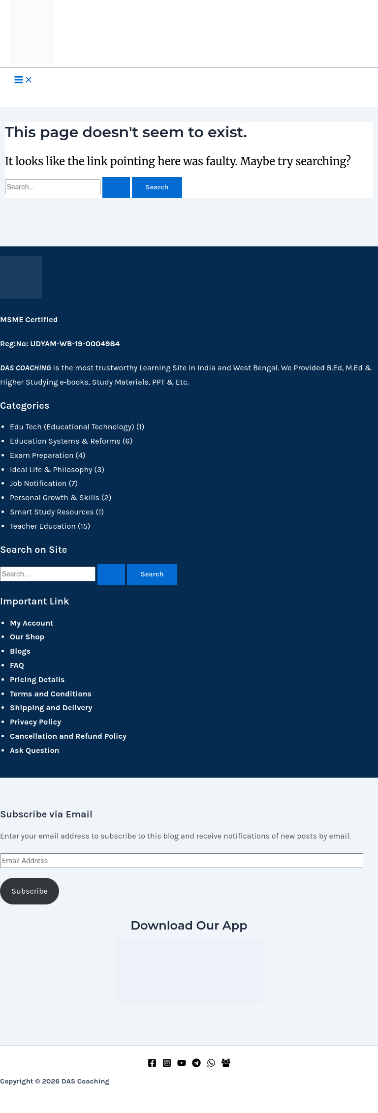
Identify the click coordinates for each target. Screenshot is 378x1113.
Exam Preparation (42, 455)
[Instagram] (166, 1064)
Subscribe (29, 891)
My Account (31, 623)
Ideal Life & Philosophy (51, 469)
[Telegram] (196, 1064)
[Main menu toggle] (23, 80)
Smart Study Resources (52, 511)
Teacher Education (43, 526)
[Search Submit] (116, 187)
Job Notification (38, 483)
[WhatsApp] (211, 1064)
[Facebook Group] (225, 1064)
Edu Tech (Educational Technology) (72, 426)
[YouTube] (181, 1064)
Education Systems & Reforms (65, 441)
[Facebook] (152, 1064)
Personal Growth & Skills (54, 497)
